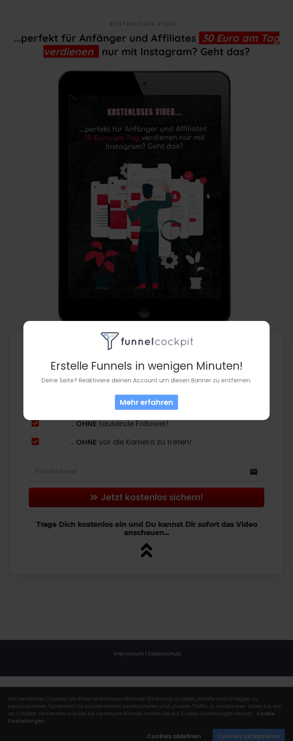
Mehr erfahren (146, 402)
